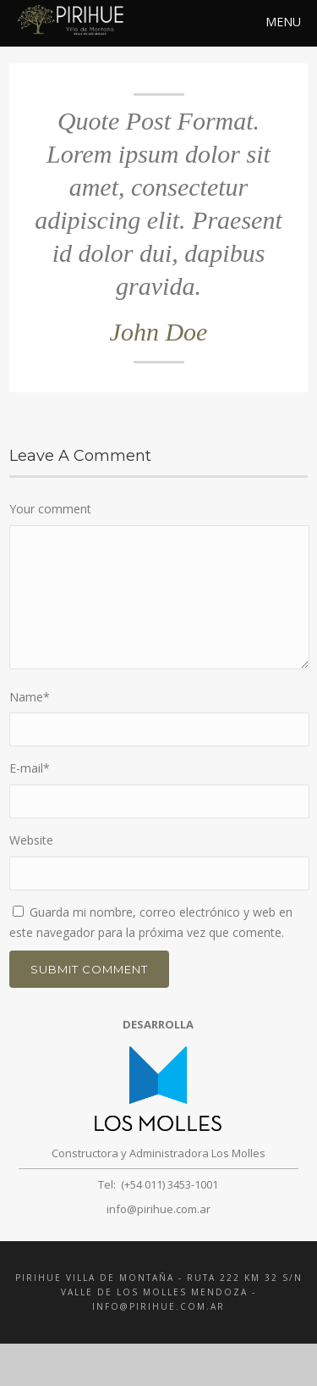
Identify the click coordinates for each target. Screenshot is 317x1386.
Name (29, 697)
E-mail (29, 768)
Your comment (50, 509)
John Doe (159, 332)
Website (31, 840)
